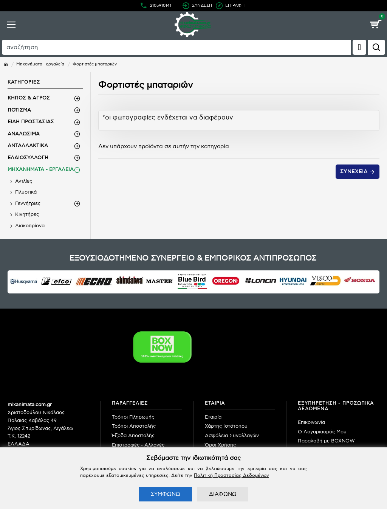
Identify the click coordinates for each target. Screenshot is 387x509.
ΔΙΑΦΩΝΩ (223, 494)
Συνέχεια (354, 171)
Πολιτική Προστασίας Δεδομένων (231, 475)
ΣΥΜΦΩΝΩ (165, 494)
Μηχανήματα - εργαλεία (40, 64)
